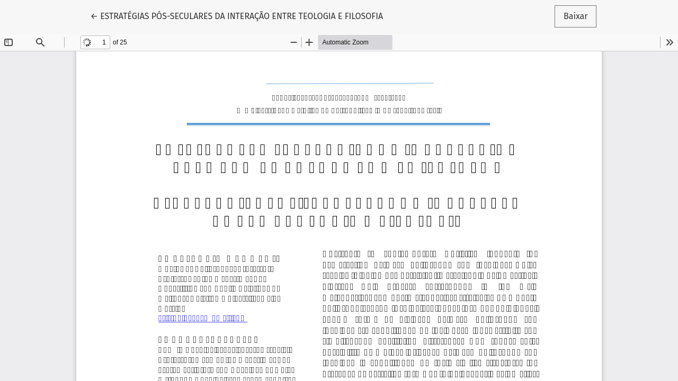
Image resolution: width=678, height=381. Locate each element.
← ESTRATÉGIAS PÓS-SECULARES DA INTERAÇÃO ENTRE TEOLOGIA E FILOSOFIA (237, 15)
